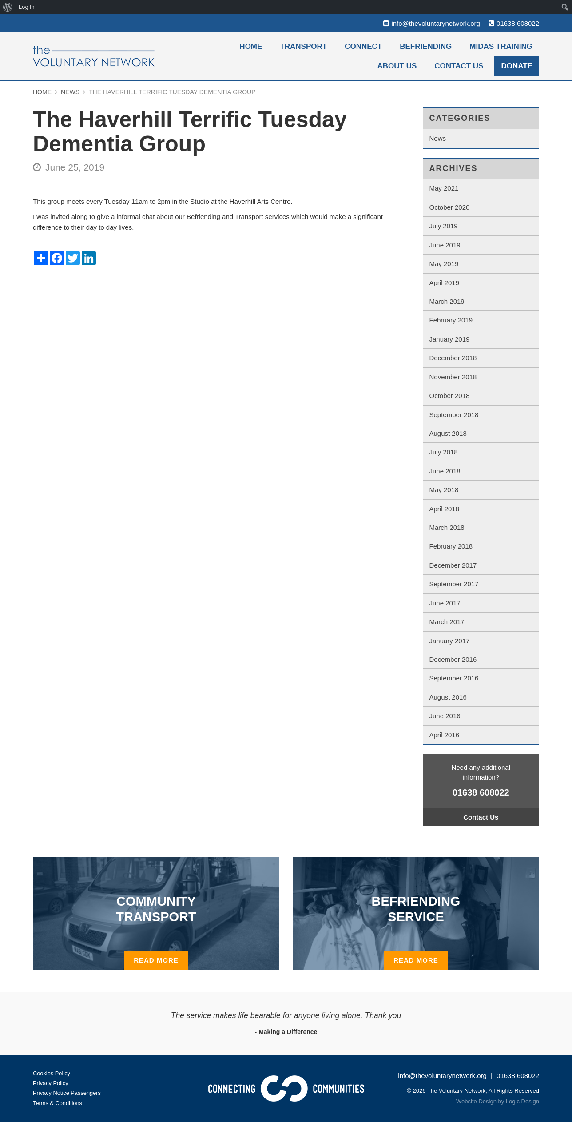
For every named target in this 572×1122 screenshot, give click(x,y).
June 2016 (445, 716)
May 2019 (444, 263)
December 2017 (453, 565)
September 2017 (454, 584)
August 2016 (448, 697)
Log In (27, 7)
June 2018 (445, 471)
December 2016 (453, 659)
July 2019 (443, 226)
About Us (397, 66)
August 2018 (448, 433)
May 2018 (444, 489)
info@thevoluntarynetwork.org (435, 23)
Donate (516, 66)
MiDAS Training (500, 46)
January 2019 (449, 339)
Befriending (426, 46)
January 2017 (449, 641)
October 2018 (449, 395)
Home (250, 46)
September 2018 (454, 414)
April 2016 (444, 735)
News (437, 138)
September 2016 (454, 678)
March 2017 (447, 621)
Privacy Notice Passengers (67, 1093)
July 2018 (443, 452)
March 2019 (447, 301)
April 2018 (444, 509)
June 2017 (445, 603)
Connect (363, 46)
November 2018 (453, 377)
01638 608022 (518, 23)
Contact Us (458, 66)
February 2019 (451, 320)
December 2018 (453, 358)
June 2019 (445, 245)
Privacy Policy (51, 1083)
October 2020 (449, 207)
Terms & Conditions (58, 1103)
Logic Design (522, 1101)
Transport (303, 46)
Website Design (476, 1101)
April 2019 (444, 282)
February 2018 (451, 546)
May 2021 (444, 188)
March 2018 (447, 527)
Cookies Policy (52, 1073)
